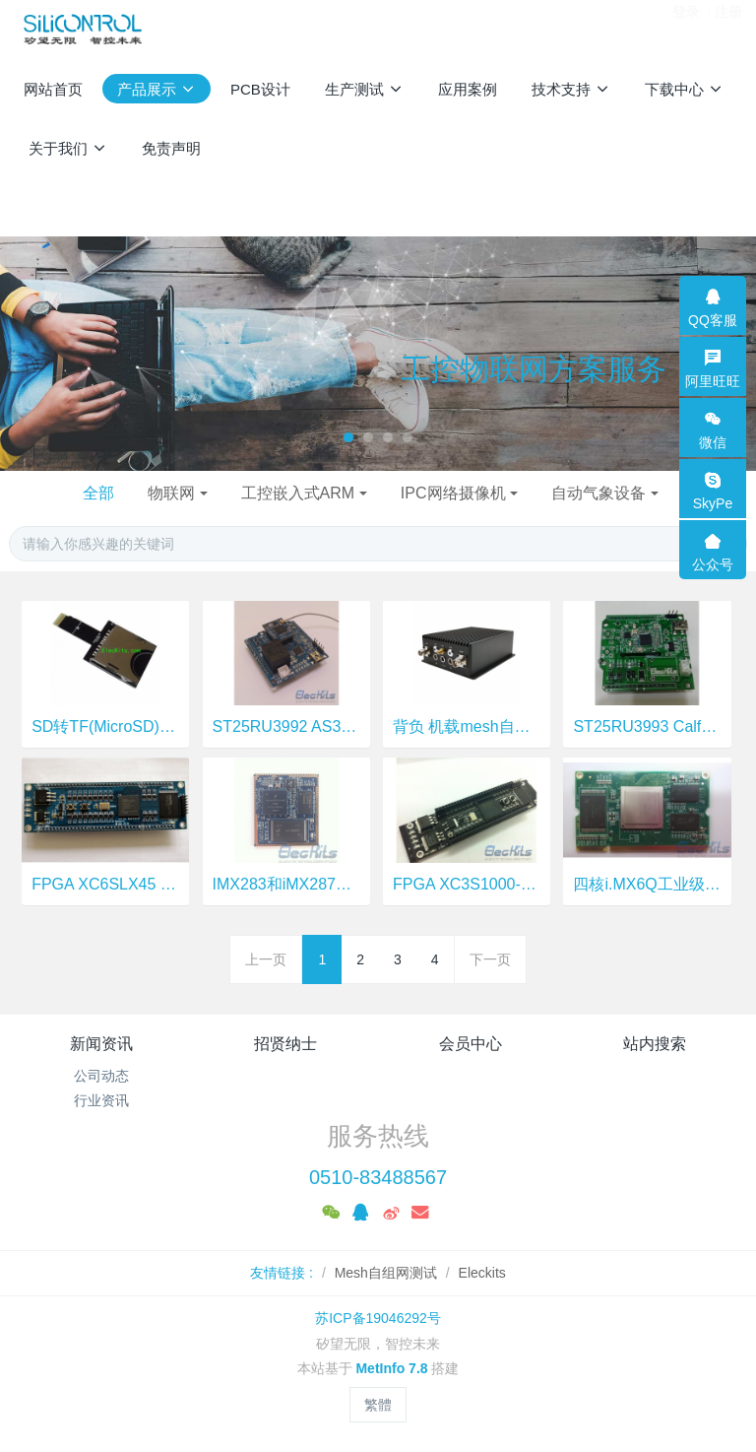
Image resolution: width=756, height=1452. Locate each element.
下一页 (490, 959)
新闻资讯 (101, 1043)
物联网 (171, 493)
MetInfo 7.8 (391, 1368)
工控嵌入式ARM (298, 493)
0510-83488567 (378, 1177)
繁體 (378, 1405)
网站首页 (53, 89)
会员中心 (470, 1043)
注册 (728, 28)
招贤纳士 (285, 1043)
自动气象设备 (598, 493)
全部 (98, 493)
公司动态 (101, 1076)
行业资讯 (101, 1100)
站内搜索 (654, 1043)
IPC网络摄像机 (453, 493)
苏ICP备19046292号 (378, 1318)
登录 (686, 28)
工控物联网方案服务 (533, 369)
